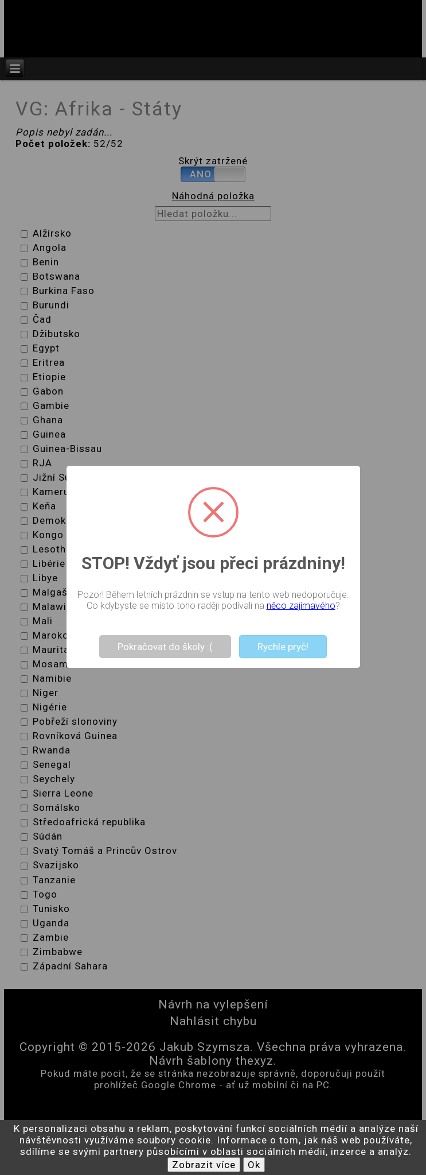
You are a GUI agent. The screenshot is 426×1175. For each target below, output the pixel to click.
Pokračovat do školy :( (165, 646)
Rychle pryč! (282, 646)
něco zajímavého (301, 605)
